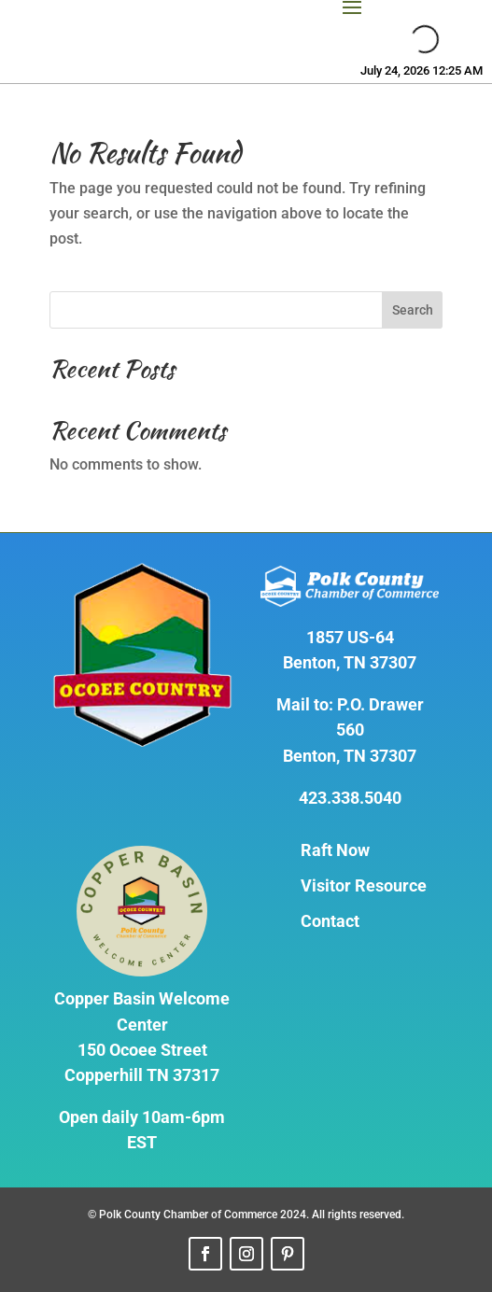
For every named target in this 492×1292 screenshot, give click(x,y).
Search (412, 309)
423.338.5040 (350, 798)
